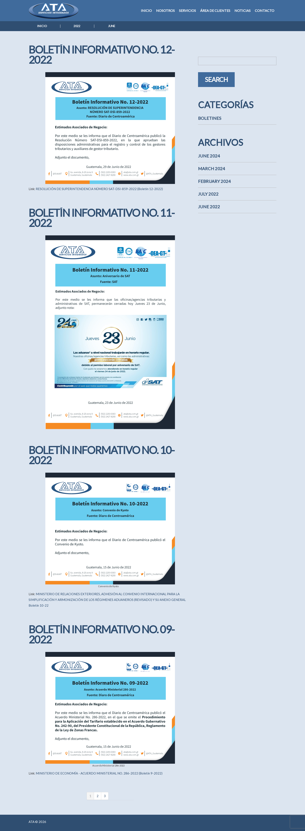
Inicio (146, 10)
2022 (76, 26)
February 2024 (214, 181)
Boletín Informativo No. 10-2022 (102, 455)
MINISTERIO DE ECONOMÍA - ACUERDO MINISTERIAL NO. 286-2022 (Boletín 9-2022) (99, 773)
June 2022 (209, 206)
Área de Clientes (215, 10)
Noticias (242, 10)
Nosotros (165, 10)
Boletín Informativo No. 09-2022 (102, 634)
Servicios (187, 10)
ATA (32, 822)
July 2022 (208, 193)
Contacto (264, 10)
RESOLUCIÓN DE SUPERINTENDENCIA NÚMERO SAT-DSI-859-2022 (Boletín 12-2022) (99, 189)
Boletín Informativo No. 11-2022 (102, 217)
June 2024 (209, 155)
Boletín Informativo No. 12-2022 (102, 54)
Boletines (209, 118)
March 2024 (211, 168)
